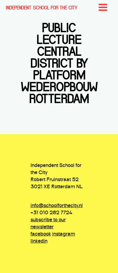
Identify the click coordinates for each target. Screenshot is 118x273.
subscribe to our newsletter (48, 224)
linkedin (39, 241)
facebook (41, 234)
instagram (63, 234)
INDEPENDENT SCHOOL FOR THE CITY (41, 8)
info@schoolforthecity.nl (57, 205)
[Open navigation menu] (103, 8)
